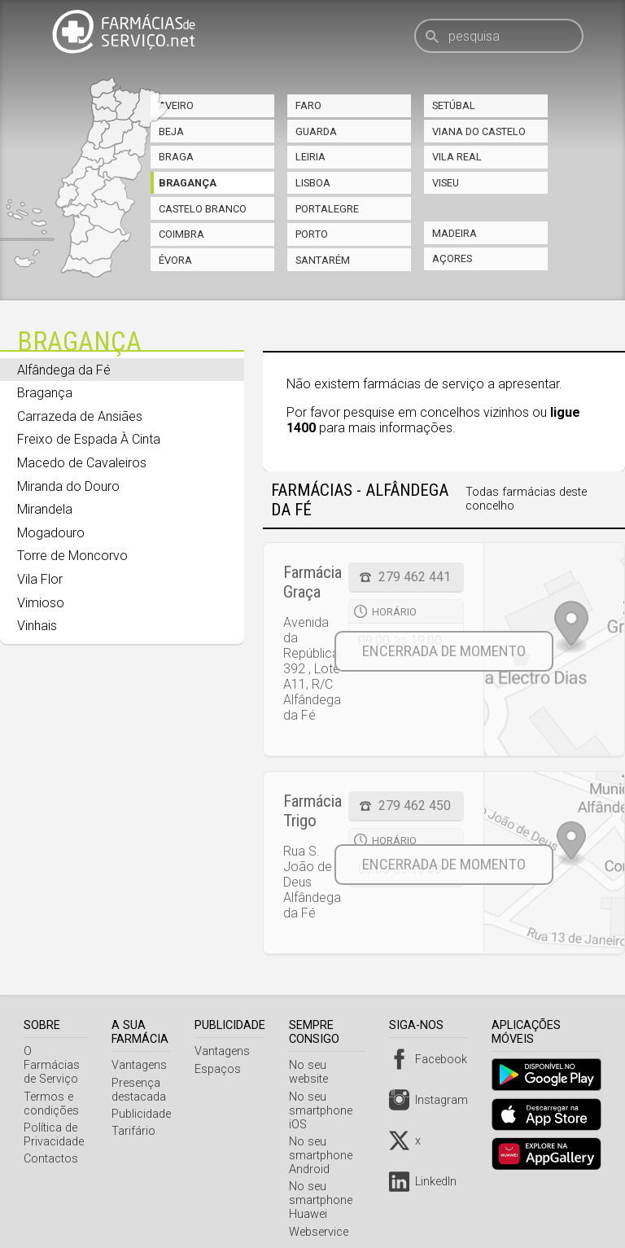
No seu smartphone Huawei (324, 1186)
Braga (176, 157)
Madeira (454, 233)
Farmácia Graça (312, 582)
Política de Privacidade (54, 1121)
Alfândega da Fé (64, 370)
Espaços (222, 1069)
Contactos (51, 1145)
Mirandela (44, 509)
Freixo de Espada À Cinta (88, 439)
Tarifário (138, 1131)
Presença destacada (143, 1090)
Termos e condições (51, 1090)
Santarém (322, 260)
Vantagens (143, 1065)
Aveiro (176, 105)
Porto (311, 234)
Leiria (310, 157)
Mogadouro (51, 533)
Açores (452, 258)
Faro (308, 105)
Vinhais (37, 625)
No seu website (333, 1065)
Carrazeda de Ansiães (79, 416)
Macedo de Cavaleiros (81, 463)
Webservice (322, 1218)
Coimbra (181, 234)
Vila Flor (40, 579)
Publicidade (145, 1114)
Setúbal (453, 105)
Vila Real (457, 157)
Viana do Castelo (479, 131)
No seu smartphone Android (324, 1142)
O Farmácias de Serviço (57, 1058)
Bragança (187, 183)
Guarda (316, 131)
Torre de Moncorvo (72, 555)
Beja (171, 131)
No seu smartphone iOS (324, 1097)
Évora (175, 260)
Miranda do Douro (68, 486)
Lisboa (312, 183)
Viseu (445, 183)
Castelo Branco (203, 209)
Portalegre (327, 209)
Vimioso (40, 603)
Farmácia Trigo (312, 810)
